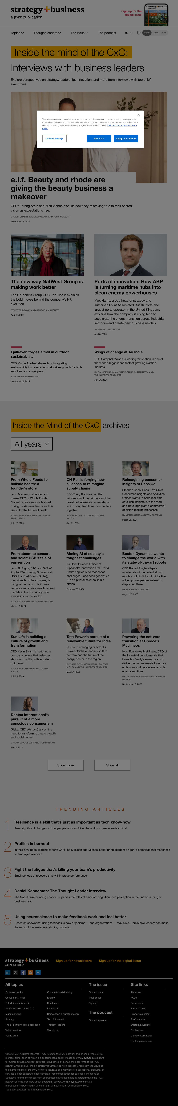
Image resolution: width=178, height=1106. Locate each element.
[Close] (139, 115)
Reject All (99, 138)
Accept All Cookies (126, 138)
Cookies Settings (54, 138)
